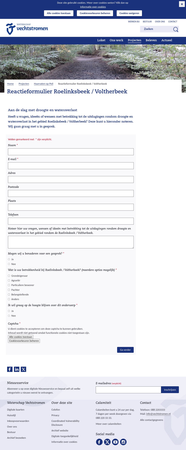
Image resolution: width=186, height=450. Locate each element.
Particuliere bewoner (22, 285)
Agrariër (15, 280)
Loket (101, 40)
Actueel (166, 40)
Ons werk (116, 40)
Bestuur (147, 21)
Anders (15, 299)
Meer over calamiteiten (108, 423)
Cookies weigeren (129, 13)
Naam (13, 145)
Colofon (55, 409)
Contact (172, 21)
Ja (12, 259)
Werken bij (134, 21)
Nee (13, 264)
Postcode (13, 187)
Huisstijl (11, 415)
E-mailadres (108, 383)
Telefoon (13, 215)
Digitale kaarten (15, 409)
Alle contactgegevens (151, 420)
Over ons (160, 21)
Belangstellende (20, 294)
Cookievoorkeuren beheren (95, 13)
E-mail (13, 159)
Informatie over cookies (93, 6)
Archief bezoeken (16, 437)
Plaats (12, 201)
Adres (11, 173)
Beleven (151, 40)
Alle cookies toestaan (59, 13)
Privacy (55, 415)
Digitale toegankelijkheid (64, 436)
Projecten (134, 40)
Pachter (15, 289)
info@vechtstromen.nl (158, 413)
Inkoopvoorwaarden (18, 421)
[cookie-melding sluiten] (182, 4)
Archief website (59, 430)
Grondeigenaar (19, 275)
